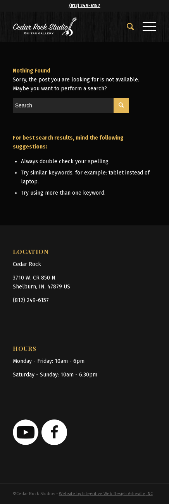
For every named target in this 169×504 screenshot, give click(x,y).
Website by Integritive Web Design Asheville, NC (106, 493)
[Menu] (145, 26)
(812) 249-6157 (84, 5)
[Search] (127, 26)
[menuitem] (127, 26)
